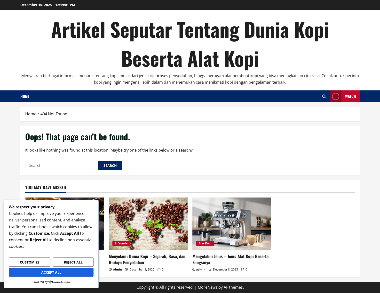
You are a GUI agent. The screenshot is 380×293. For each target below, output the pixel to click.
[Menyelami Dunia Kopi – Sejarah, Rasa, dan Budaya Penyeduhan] (148, 224)
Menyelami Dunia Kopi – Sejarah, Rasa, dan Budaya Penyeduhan (147, 259)
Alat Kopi (205, 243)
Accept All (51, 272)
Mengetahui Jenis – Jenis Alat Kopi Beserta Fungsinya (230, 259)
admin (117, 269)
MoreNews (207, 287)
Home (24, 96)
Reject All (73, 262)
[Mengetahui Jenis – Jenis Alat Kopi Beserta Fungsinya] (231, 224)
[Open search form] (324, 96)
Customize (30, 262)
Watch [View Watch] (343, 96)
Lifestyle (121, 243)
